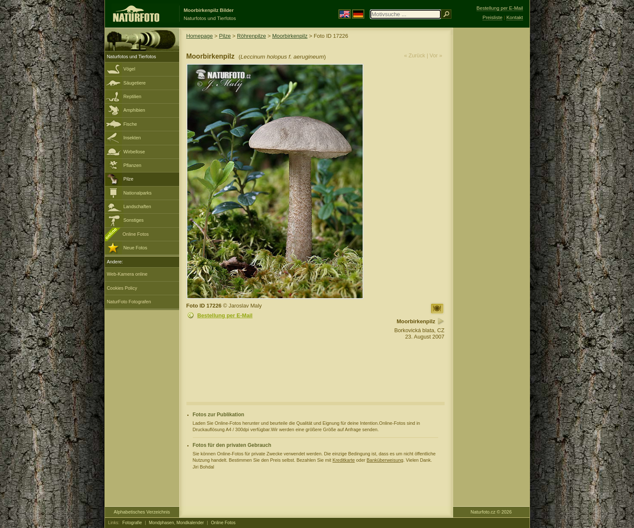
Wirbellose (134, 151)
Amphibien (134, 110)
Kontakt (514, 17)
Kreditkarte (343, 460)
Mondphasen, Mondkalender (176, 522)
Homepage (199, 36)
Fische (130, 124)
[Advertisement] (491, 163)
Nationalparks (138, 192)
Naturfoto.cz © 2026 (491, 511)
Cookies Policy (122, 288)
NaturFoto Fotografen (129, 301)
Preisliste (492, 17)
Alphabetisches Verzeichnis (142, 511)
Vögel (129, 68)
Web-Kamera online (127, 274)
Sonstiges (134, 220)
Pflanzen (132, 165)
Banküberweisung (384, 460)
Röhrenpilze (251, 36)
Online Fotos (136, 234)
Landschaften (137, 206)
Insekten (132, 137)
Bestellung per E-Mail (225, 315)
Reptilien (132, 96)
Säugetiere (135, 82)
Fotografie (132, 522)
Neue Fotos (135, 247)
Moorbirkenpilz (289, 36)
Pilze (129, 178)
